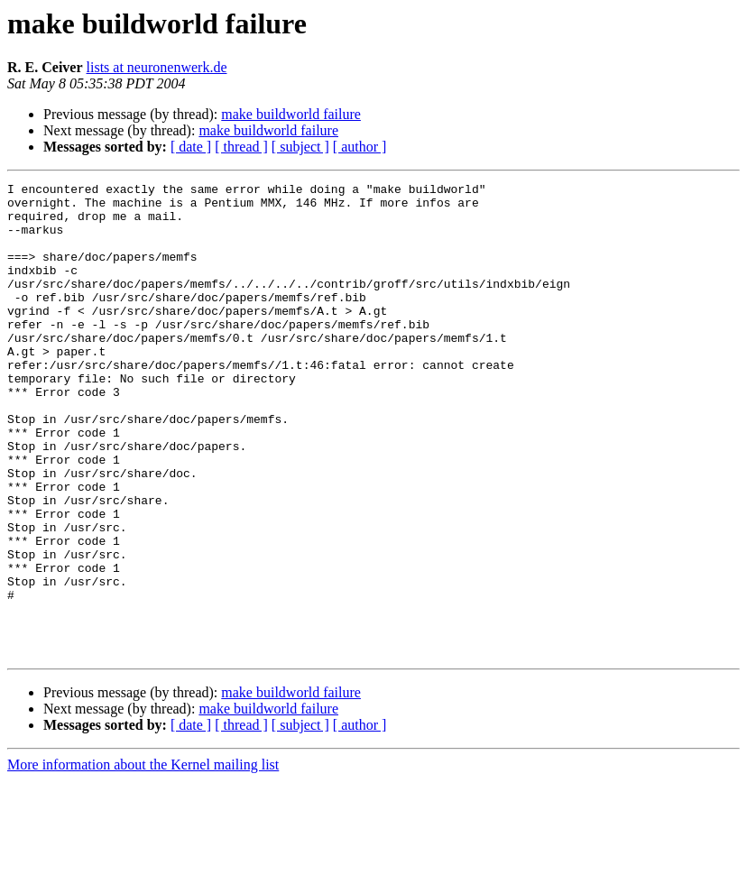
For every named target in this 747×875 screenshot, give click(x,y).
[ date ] (191, 146)
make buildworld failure (291, 114)
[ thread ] (241, 146)
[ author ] (360, 146)
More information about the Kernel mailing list (143, 859)
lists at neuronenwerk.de (157, 67)
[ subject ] (300, 146)
